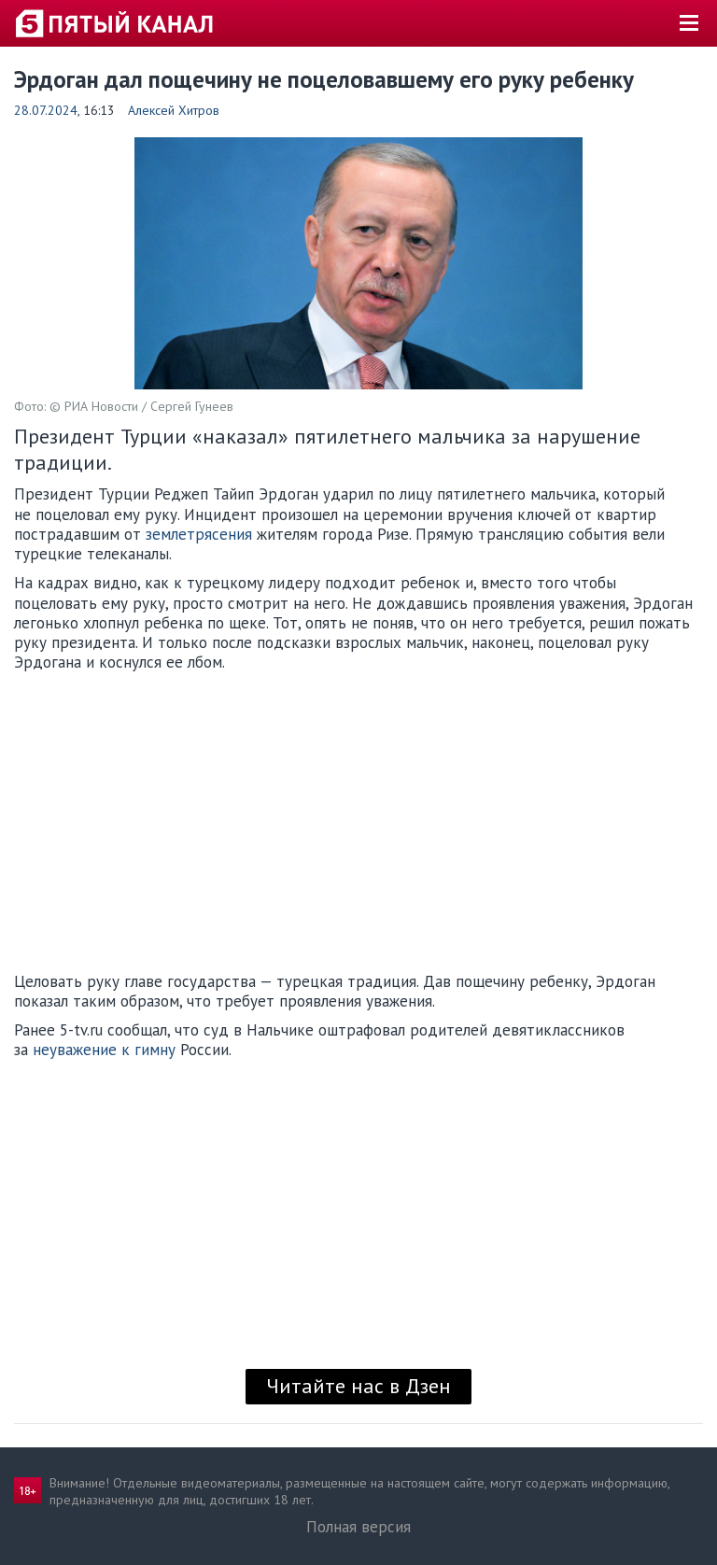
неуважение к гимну (104, 1049)
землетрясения (199, 534)
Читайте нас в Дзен (358, 1386)
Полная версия (358, 1526)
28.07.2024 (45, 110)
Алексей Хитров (173, 110)
